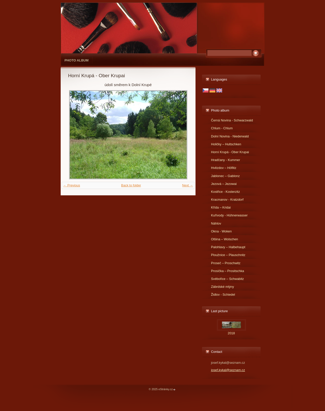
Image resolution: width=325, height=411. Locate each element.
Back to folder (131, 185)
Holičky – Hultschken (226, 144)
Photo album (76, 60)
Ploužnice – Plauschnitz (228, 255)
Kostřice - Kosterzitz (225, 192)
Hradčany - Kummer (225, 160)
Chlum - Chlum (222, 128)
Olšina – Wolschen (224, 239)
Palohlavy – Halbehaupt (228, 247)
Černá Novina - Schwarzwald (232, 120)
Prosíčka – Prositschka (227, 271)
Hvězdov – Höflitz (223, 168)
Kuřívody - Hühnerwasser (229, 215)
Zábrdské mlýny (222, 287)
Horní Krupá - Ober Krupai (230, 152)
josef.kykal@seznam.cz (228, 370)
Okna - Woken (221, 231)
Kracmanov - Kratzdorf (227, 199)
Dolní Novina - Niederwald (230, 136)
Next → (187, 185)
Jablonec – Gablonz (225, 176)
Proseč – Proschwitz (225, 263)
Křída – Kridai (221, 207)
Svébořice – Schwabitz (227, 279)
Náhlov (216, 223)
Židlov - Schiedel (223, 294)
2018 (231, 333)
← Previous (71, 185)
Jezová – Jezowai (224, 184)
